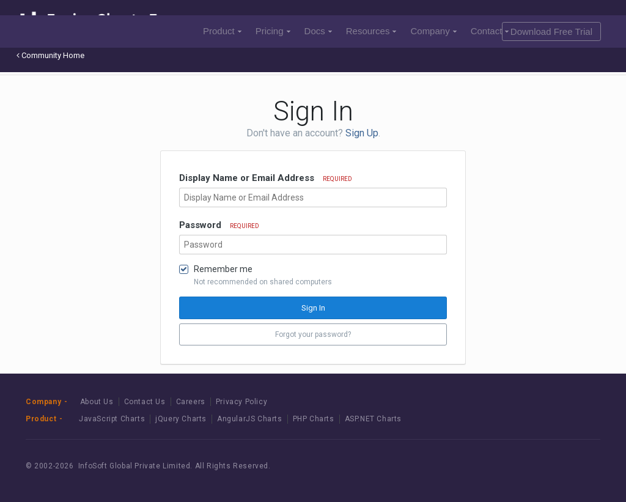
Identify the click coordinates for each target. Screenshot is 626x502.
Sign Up (361, 133)
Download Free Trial (551, 31)
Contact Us (145, 401)
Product (222, 31)
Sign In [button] (313, 307)
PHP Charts (313, 419)
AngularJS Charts (249, 419)
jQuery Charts (181, 419)
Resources (371, 31)
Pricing (273, 31)
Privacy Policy (241, 401)
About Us (97, 401)
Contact (490, 31)
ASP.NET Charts (373, 419)
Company (433, 31)
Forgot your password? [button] (313, 334)
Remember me (223, 269)
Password (219, 225)
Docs (318, 31)
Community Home (50, 55)
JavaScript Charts (112, 419)
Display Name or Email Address (265, 177)
